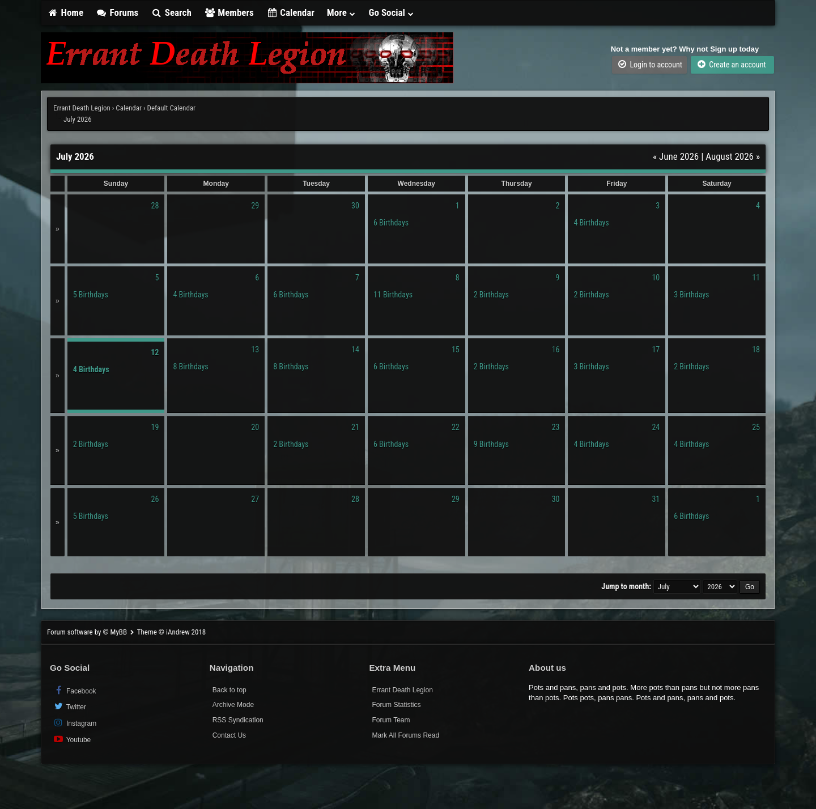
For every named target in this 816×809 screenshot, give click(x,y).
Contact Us (229, 735)
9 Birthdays (491, 444)
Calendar (290, 12)
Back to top (229, 690)
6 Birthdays (391, 222)
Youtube (72, 739)
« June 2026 (676, 156)
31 (656, 499)
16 (556, 349)
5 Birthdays (90, 294)
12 (155, 352)
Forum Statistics (396, 705)
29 (255, 205)
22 (456, 427)
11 (756, 277)
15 (456, 349)
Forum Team (391, 720)
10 (656, 277)
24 (656, 427)
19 (155, 427)
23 (556, 427)
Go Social (392, 12)
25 (756, 427)
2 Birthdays (491, 294)
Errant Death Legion (81, 108)
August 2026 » (733, 156)
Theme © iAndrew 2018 (171, 632)
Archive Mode (233, 705)
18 (756, 349)
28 (155, 205)
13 (255, 349)
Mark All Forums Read (405, 735)
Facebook (74, 690)
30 (355, 205)
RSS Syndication (238, 720)
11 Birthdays (393, 294)
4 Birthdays (591, 222)
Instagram (74, 722)
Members (229, 12)
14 (355, 349)
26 (155, 499)
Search (171, 12)
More (341, 12)
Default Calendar (171, 108)
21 (355, 427)
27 (255, 499)
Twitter (69, 706)
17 (656, 349)
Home (65, 12)
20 (255, 427)
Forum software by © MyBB (88, 632)
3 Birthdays (691, 294)
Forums (117, 12)
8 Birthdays (190, 366)
